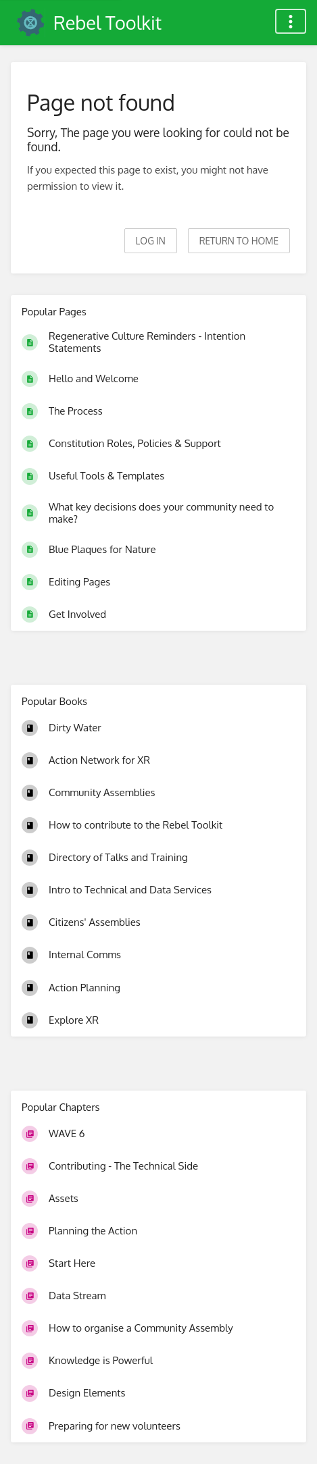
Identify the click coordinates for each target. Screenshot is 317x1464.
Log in (151, 240)
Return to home (238, 240)
